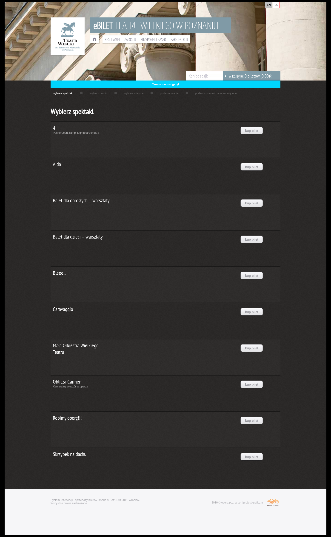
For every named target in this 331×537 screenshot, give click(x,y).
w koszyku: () (247, 76)
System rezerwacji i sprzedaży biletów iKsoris (78, 500)
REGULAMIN (112, 39)
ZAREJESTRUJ (179, 39)
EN (269, 5)
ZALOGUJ (130, 39)
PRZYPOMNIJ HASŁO (153, 39)
